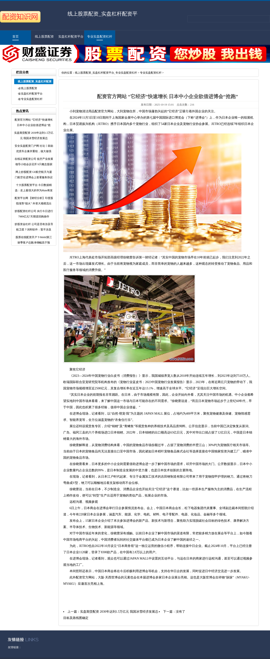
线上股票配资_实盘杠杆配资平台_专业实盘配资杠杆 (106, 72)
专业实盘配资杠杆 (99, 36)
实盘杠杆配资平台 (70, 36)
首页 (15, 36)
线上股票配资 (44, 36)
